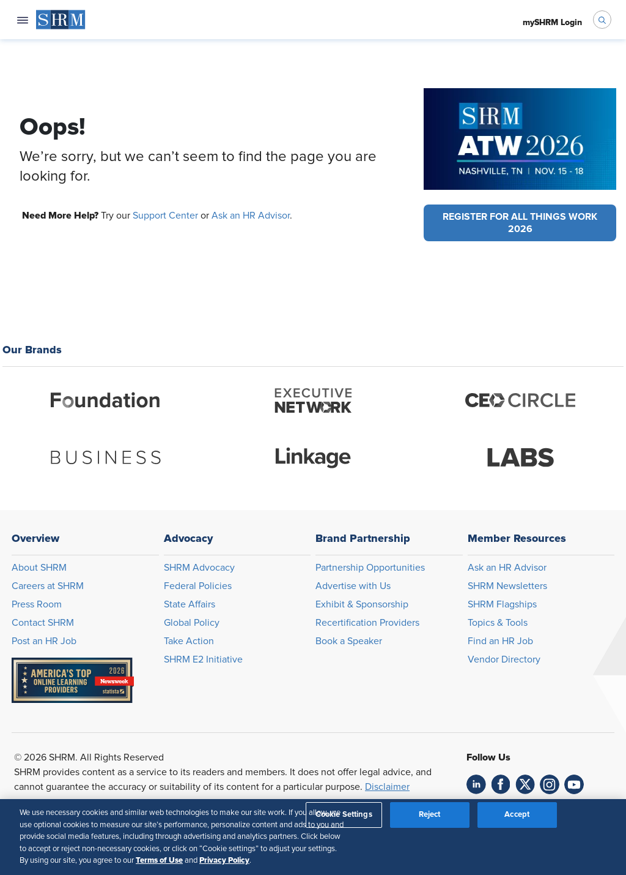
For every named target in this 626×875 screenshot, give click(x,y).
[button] (520, 223)
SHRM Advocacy (199, 568)
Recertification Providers (367, 623)
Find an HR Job (500, 641)
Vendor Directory (504, 659)
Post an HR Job (44, 641)
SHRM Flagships (502, 604)
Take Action (189, 641)
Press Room (37, 604)
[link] (476, 784)
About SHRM (39, 568)
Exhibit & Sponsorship (361, 604)
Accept (516, 815)
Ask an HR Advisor (251, 215)
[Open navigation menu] (22, 19)
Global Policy (191, 623)
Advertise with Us (353, 586)
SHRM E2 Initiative (203, 659)
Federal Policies (198, 586)
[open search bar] (602, 19)
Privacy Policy (224, 860)
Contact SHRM (43, 623)
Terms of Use (159, 860)
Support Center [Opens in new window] (165, 215)
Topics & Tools (498, 623)
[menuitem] (61, 19)
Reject (430, 815)
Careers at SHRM (48, 586)
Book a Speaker (348, 641)
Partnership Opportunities (370, 568)
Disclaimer (387, 787)
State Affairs (189, 604)
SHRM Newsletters (507, 586)
